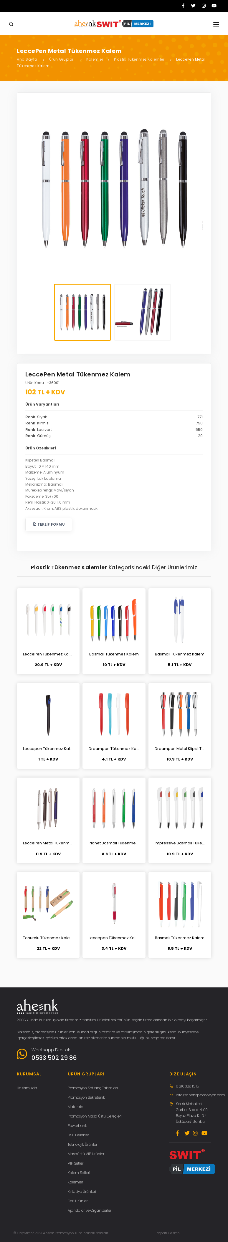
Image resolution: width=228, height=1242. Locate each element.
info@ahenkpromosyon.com (200, 1094)
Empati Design (167, 1233)
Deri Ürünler (77, 1200)
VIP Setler (75, 1163)
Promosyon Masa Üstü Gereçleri (95, 1116)
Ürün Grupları (62, 59)
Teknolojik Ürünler (82, 1144)
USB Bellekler (78, 1135)
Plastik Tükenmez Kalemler (139, 59)
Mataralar (76, 1106)
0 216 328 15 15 (187, 1086)
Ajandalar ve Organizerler (89, 1210)
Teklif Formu (49, 524)
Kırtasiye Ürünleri (82, 1191)
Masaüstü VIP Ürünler (86, 1153)
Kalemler (94, 59)
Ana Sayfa (27, 59)
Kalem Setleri (79, 1172)
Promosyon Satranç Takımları (93, 1087)
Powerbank (77, 1125)
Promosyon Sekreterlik (86, 1097)
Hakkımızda (27, 1087)
